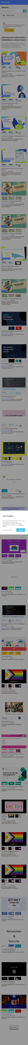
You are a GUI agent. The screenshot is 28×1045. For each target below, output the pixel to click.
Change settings (7, 530)
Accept (21, 530)
